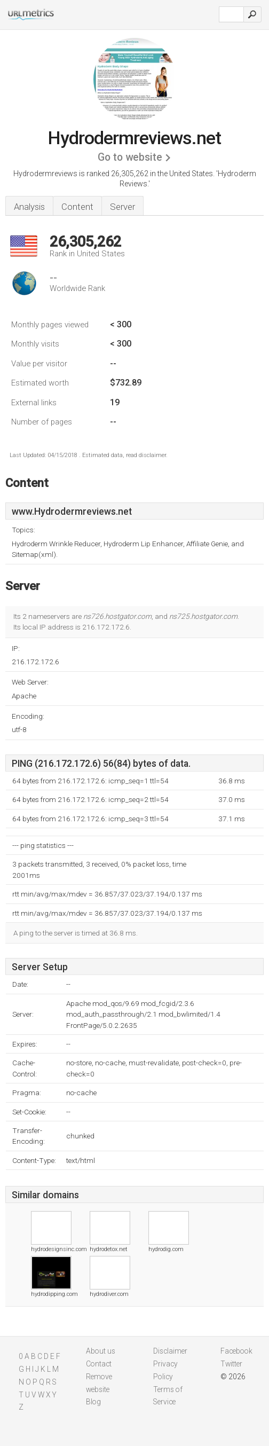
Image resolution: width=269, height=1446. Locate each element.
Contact (99, 1363)
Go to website (130, 157)
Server (122, 206)
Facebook (236, 1351)
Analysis (29, 206)
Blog (93, 1401)
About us (100, 1351)
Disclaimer (170, 1351)
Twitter (231, 1363)
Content (77, 206)
